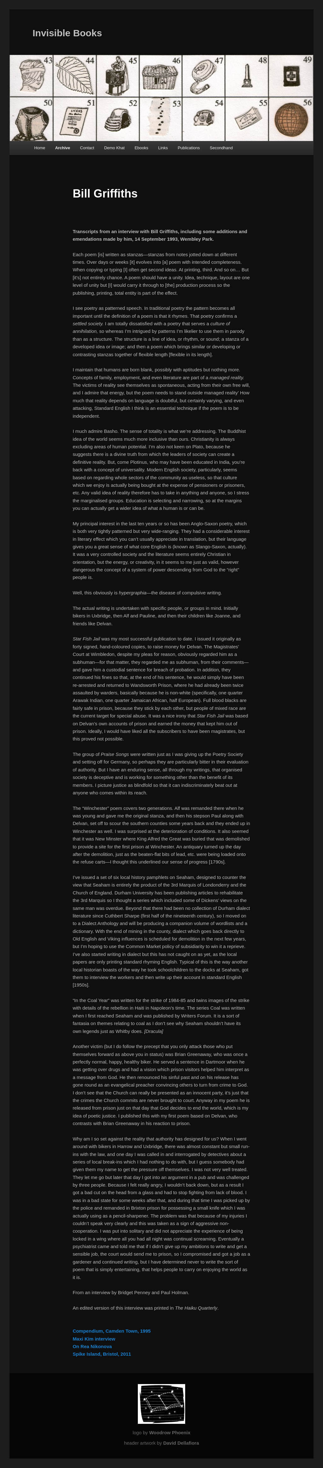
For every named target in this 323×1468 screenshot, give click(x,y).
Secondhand (221, 147)
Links (163, 147)
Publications (189, 147)
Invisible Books (67, 33)
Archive (62, 147)
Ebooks (141, 147)
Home (39, 147)
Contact (87, 147)
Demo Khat (114, 147)
